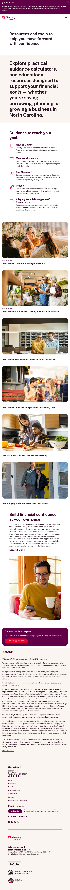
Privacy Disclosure (14, 790)
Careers (10, 780)
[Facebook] (18, 822)
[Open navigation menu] (66, 18)
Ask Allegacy (23, 172)
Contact (11, 797)
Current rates (12, 794)
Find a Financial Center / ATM (17, 800)
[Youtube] (15, 822)
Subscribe (15, 811)
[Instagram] (9, 822)
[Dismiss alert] (68, 2)
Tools (19, 185)
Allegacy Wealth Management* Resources (33, 201)
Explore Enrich (16, 550)
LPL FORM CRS (8, 751)
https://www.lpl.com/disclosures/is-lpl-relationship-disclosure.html (27, 733)
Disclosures (12, 783)
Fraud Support (13, 787)
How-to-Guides (24, 144)
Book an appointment (16, 641)
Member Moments (26, 158)
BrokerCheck (14, 685)
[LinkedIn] (12, 822)
